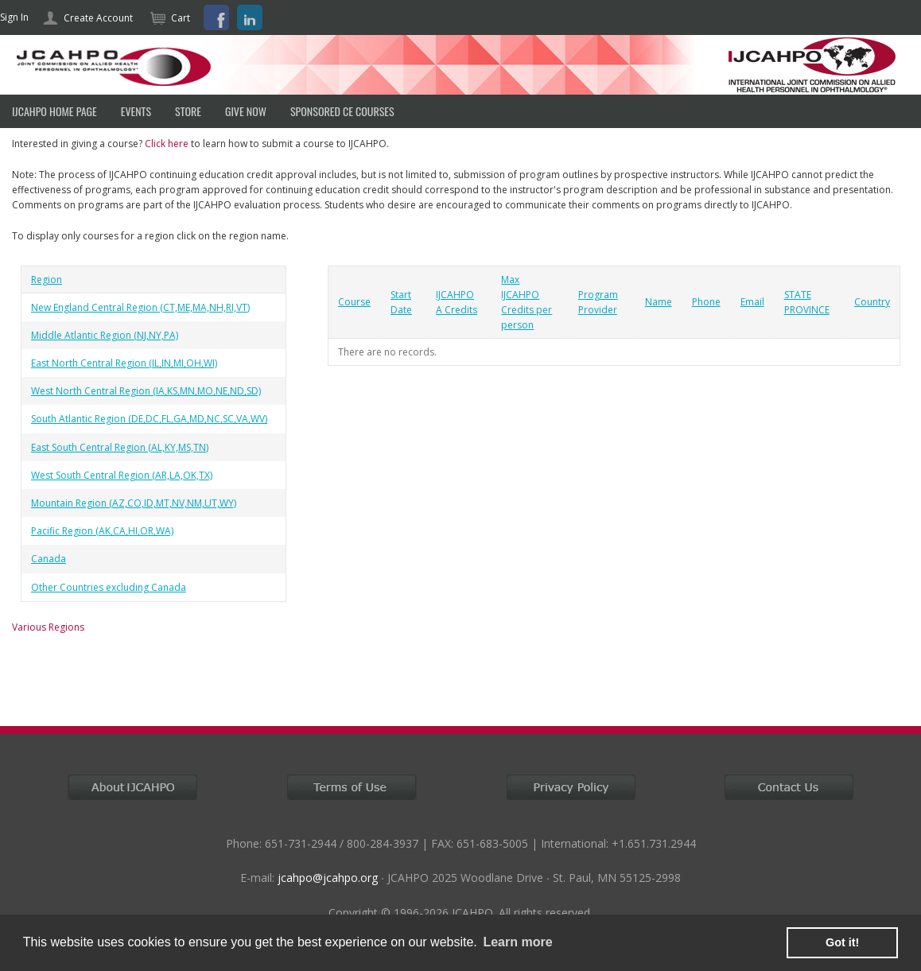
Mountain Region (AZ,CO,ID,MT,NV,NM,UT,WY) (133, 503)
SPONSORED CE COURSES (342, 111)
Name (658, 302)
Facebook (216, 17)
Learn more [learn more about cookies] (517, 942)
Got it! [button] (842, 942)
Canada (48, 558)
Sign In (14, 17)
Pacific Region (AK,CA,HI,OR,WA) (102, 531)
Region (46, 279)
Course (354, 302)
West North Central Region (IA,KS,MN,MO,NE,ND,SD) (146, 391)
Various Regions (48, 627)
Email (752, 302)
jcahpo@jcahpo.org (328, 877)
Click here (166, 143)
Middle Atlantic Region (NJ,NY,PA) (104, 335)
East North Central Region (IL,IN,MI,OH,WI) (124, 363)
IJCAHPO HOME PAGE (54, 111)
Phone (706, 302)
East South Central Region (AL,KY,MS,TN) (119, 447)
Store (188, 111)
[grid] (153, 434)
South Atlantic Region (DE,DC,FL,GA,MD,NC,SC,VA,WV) (149, 418)
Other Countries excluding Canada (108, 587)
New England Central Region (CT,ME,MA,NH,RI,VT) (140, 307)
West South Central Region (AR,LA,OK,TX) (121, 475)
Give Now (245, 111)
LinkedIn (249, 17)
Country (872, 302)
